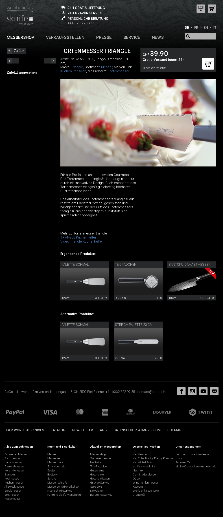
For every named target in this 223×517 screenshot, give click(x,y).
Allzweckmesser (14, 486)
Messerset (54, 458)
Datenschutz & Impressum (137, 430)
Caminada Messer (145, 474)
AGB (103, 430)
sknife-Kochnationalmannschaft (196, 466)
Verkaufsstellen (65, 37)
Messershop (20, 37)
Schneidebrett (56, 466)
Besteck (52, 474)
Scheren (52, 478)
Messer (106, 67)
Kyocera (138, 486)
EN (206, 28)
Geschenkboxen (100, 478)
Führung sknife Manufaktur (64, 494)
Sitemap (174, 430)
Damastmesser (14, 466)
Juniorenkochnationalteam (192, 454)
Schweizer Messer (16, 454)
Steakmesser (12, 490)
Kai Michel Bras (143, 462)
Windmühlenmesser (145, 482)
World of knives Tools (146, 490)
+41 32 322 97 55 (81, 23)
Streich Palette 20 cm (134, 325)
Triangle (77, 67)
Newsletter (82, 430)
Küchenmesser (13, 482)
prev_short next (50, 61)
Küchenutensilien (73, 71)
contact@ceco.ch (151, 392)
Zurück (19, 51)
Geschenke (97, 474)
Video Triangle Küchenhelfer (81, 241)
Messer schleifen (57, 482)
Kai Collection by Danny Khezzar (153, 458)
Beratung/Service (101, 494)
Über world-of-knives (24, 430)
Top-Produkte (98, 466)
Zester (51, 470)
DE (187, 28)
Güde (136, 478)
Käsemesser (12, 498)
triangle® (139, 494)
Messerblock (55, 462)
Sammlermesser (100, 458)
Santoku (9, 474)
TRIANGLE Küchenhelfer (78, 237)
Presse (104, 37)
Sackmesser (12, 458)
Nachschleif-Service (59, 490)
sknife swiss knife (144, 466)
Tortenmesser (118, 71)
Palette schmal (75, 265)
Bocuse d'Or (183, 462)
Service (131, 37)
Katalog (58, 430)
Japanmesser (13, 462)
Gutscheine (97, 470)
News (158, 37)
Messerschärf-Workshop (63, 486)
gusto (179, 458)
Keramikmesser (14, 470)
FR (196, 28)
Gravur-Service (99, 482)
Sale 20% (96, 486)
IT (214, 28)
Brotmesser (11, 494)
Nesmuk (138, 470)
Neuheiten (96, 462)
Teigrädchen (125, 265)
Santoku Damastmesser (189, 265)
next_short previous (13, 61)
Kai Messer (140, 454)
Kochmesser (12, 478)
